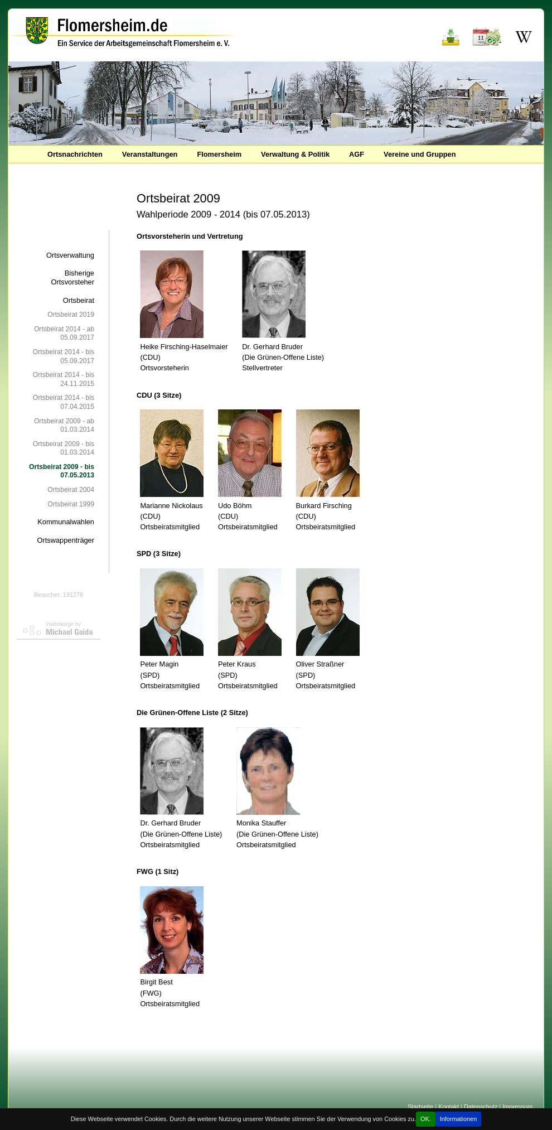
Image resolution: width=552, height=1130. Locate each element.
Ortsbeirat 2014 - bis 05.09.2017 (63, 356)
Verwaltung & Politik (295, 154)
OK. (425, 1118)
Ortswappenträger (65, 540)
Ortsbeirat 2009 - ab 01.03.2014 (64, 425)
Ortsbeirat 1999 (70, 504)
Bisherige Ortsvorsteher (72, 277)
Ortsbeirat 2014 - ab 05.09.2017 (64, 333)
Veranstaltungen (150, 154)
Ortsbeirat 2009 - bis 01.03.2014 (63, 448)
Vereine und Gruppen (420, 154)
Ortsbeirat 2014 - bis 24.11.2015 (63, 379)
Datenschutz (480, 1106)
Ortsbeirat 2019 (70, 314)
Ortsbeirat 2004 (70, 490)
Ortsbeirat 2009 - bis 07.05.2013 (61, 471)
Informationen (458, 1118)
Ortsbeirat (78, 300)
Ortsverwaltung (70, 255)
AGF (356, 154)
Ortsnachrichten (75, 154)
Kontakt (448, 1106)
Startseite (420, 1106)
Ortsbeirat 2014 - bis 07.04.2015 (63, 402)
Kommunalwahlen (65, 522)
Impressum (517, 1106)
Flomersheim (219, 154)
